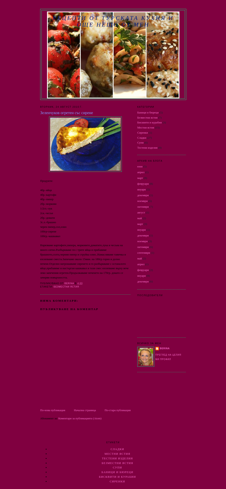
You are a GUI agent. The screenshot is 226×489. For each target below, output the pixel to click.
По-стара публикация (118, 410)
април (141, 172)
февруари (143, 183)
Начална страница (85, 410)
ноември (142, 201)
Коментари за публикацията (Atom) (80, 418)
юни (140, 166)
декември (143, 195)
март (140, 178)
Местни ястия (145, 127)
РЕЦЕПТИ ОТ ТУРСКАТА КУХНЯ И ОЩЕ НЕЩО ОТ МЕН (113, 21)
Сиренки (142, 132)
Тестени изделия (147, 147)
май (139, 218)
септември (143, 252)
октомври (143, 206)
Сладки (141, 137)
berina (165, 348)
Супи (140, 142)
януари (141, 189)
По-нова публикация (52, 410)
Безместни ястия (66, 287)
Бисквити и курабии (149, 122)
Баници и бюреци (148, 112)
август (141, 212)
